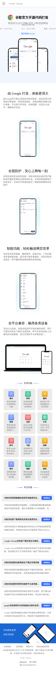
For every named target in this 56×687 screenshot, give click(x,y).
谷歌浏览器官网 (42, 647)
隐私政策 (23, 662)
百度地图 (19, 647)
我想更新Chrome (28, 34)
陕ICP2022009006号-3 (28, 665)
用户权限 (32, 662)
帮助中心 (29, 647)
